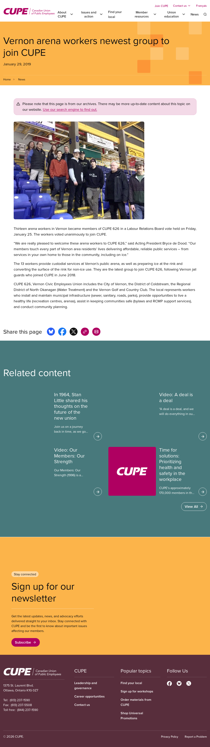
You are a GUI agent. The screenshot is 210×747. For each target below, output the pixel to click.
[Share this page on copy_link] (85, 332)
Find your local (131, 683)
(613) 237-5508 (21, 705)
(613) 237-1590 (20, 700)
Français (201, 6)
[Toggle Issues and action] (91, 14)
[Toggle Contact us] (182, 6)
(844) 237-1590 (27, 710)
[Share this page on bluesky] (51, 332)
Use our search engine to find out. (70, 109)
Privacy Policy (169, 737)
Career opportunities (89, 696)
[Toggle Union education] (174, 14)
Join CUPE (161, 6)
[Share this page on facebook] (62, 332)
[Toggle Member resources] (144, 14)
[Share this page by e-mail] (96, 332)
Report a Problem (196, 737)
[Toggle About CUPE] (64, 14)
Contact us (82, 704)
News (195, 14)
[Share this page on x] (74, 332)
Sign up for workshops (137, 691)
